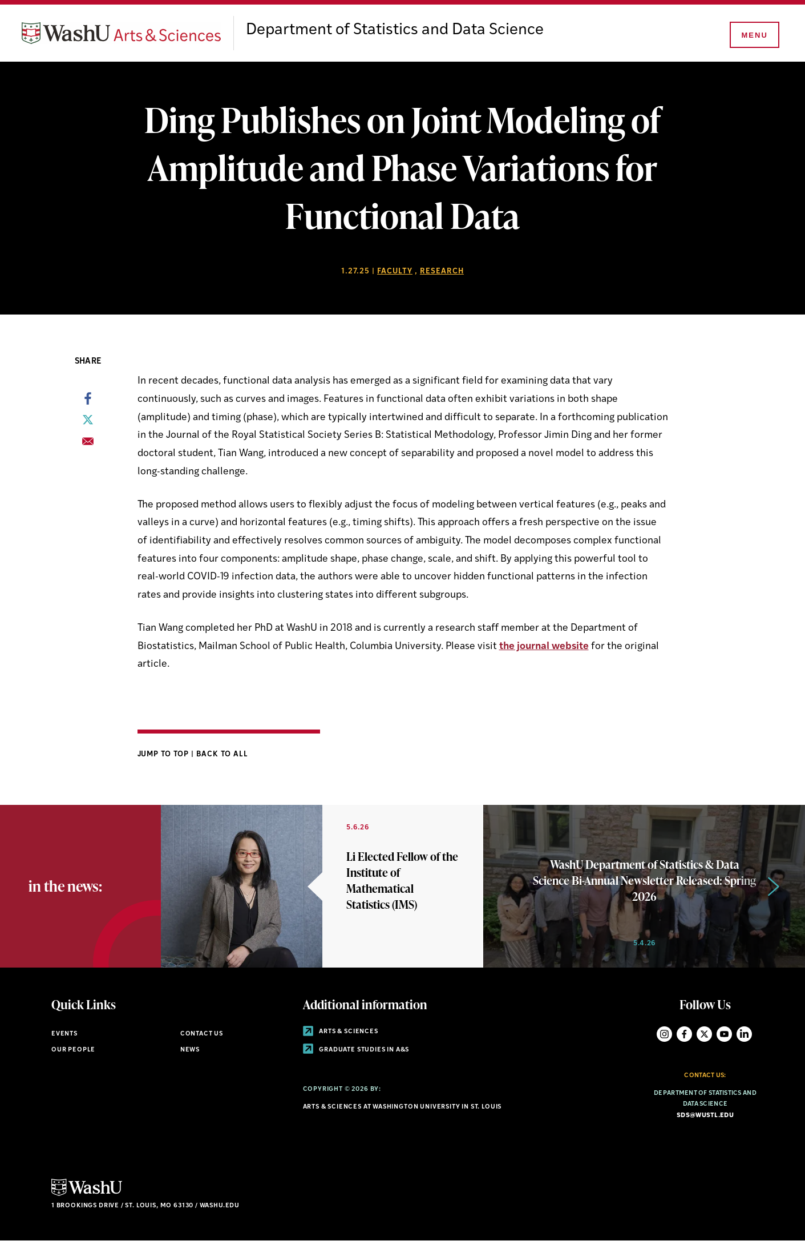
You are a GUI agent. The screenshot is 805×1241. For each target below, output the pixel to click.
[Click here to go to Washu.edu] (86, 1194)
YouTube (724, 1034)
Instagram (664, 1034)
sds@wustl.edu (705, 1116)
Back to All (222, 754)
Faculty (394, 271)
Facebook (684, 1034)
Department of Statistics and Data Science (395, 30)
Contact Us (201, 1034)
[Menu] (753, 35)
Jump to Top (164, 754)
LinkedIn (744, 1034)
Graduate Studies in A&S (356, 1050)
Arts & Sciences (340, 1032)
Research (442, 271)
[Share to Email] (88, 444)
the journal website (544, 646)
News (190, 1050)
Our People (73, 1050)
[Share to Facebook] (88, 401)
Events (64, 1034)
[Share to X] (88, 423)
